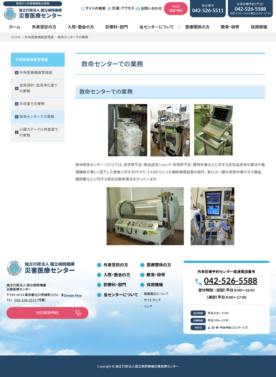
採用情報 (259, 26)
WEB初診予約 (175, 8)
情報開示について (156, 294)
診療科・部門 (116, 26)
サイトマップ (152, 300)
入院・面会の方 (80, 26)
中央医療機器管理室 (31, 59)
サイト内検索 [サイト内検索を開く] (93, 9)
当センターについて (156, 26)
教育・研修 (230, 26)
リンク (148, 306)
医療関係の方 (197, 26)
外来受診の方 (44, 26)
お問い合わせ (149, 8)
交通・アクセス (121, 8)
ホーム (14, 26)
